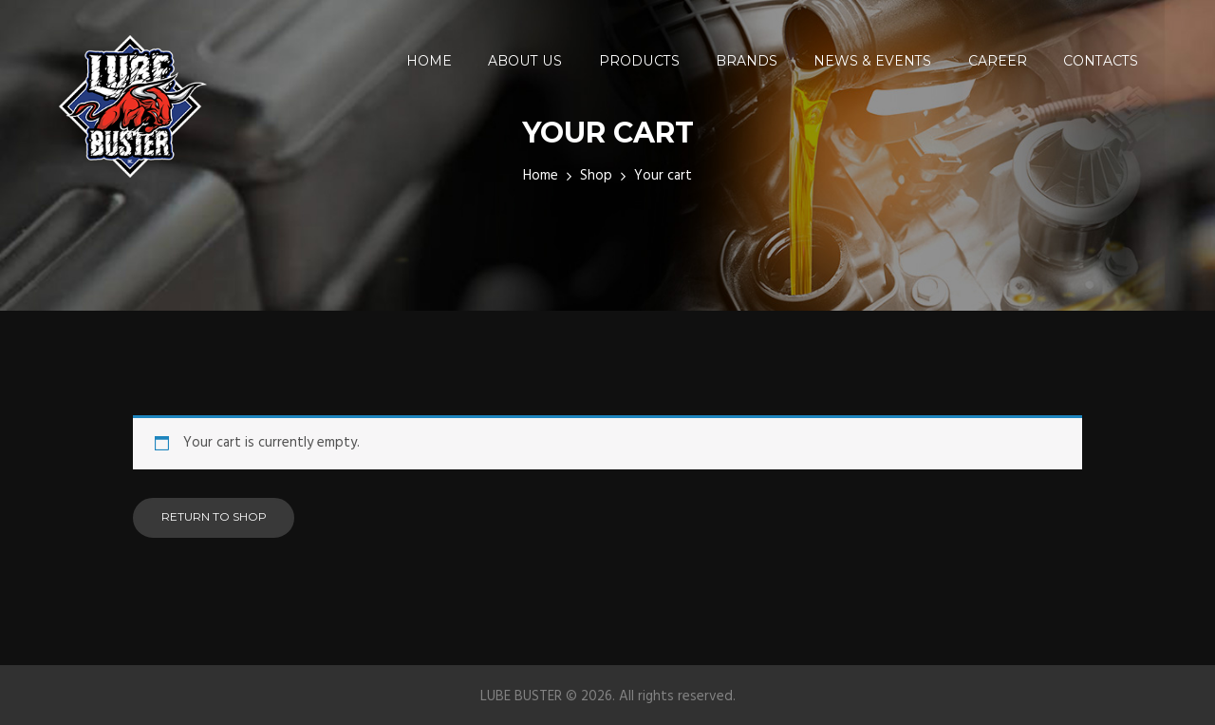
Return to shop (214, 516)
